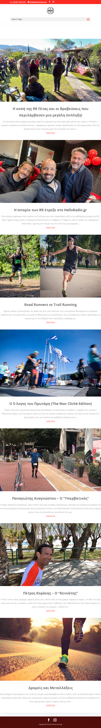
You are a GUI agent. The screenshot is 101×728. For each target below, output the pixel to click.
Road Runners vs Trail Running (50, 304)
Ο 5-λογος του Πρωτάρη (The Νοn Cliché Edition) (50, 403)
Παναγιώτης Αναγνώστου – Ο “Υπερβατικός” (50, 498)
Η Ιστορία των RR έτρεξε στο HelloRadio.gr (50, 210)
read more (50, 132)
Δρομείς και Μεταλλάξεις (50, 687)
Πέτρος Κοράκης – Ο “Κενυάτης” (50, 593)
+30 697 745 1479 (19, 2)
